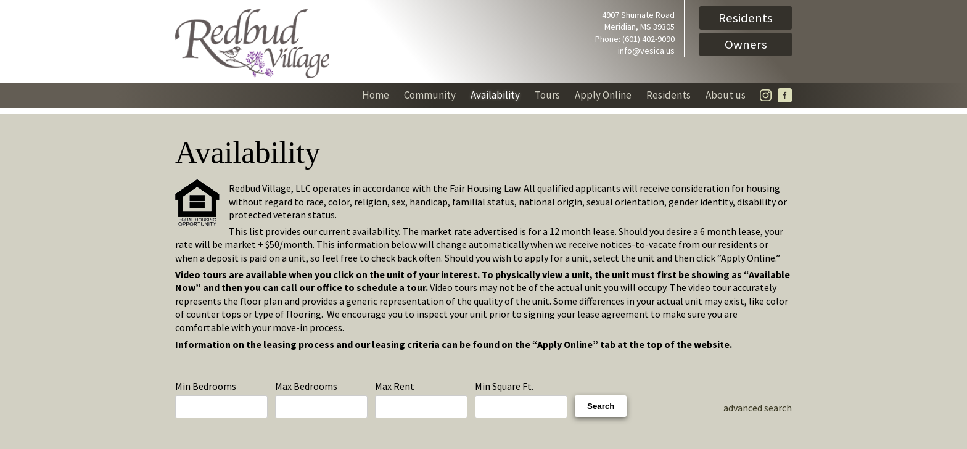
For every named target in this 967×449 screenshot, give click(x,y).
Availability (495, 95)
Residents (745, 18)
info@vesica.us (646, 50)
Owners (746, 44)
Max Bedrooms (321, 399)
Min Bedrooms (221, 399)
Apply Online (603, 95)
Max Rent (421, 399)
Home (375, 95)
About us (726, 95)
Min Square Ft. (521, 399)
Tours (547, 95)
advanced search (757, 408)
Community (430, 95)
